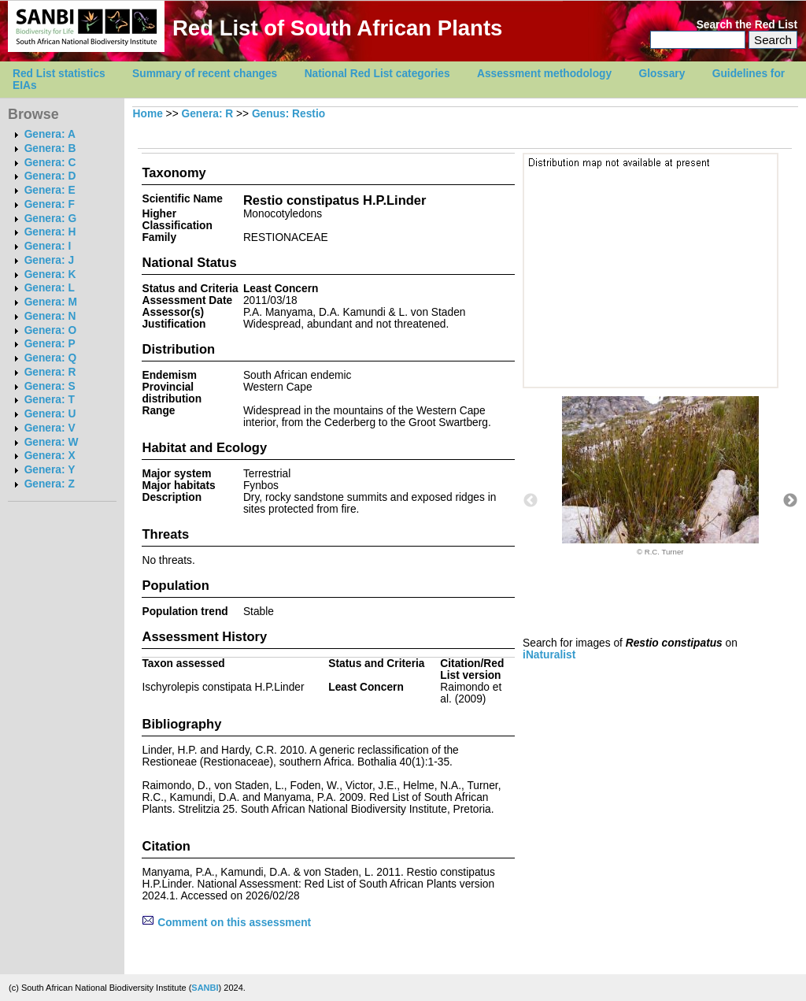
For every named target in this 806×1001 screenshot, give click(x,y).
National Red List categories (377, 74)
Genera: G (50, 218)
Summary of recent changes (204, 74)
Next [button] (790, 501)
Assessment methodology (544, 74)
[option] (660, 476)
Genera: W (51, 442)
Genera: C (50, 163)
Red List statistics (59, 74)
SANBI (204, 987)
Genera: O (50, 330)
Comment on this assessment (226, 923)
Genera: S (50, 386)
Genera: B (50, 148)
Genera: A (50, 134)
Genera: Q (50, 358)
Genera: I (48, 246)
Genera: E (50, 190)
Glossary (662, 74)
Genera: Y (50, 470)
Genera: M (50, 302)
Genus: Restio (288, 114)
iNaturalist (549, 655)
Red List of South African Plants (337, 28)
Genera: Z (49, 484)
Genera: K (50, 274)
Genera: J (49, 260)
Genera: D (50, 176)
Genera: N (50, 316)
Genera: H (50, 232)
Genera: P (50, 344)
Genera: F (49, 204)
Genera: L (49, 288)
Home (148, 114)
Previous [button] (530, 501)
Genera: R (50, 372)
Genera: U (50, 414)
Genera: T (49, 400)
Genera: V (50, 428)
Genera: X (50, 456)
